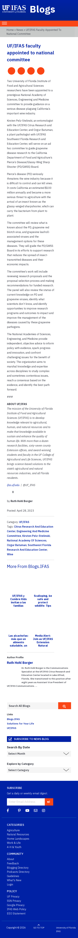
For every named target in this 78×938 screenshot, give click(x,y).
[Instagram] (43, 810)
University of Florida (66, 927)
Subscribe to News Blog (31, 739)
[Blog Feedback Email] (35, 810)
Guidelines (13, 876)
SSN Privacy (14, 900)
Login (10, 884)
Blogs (42, 9)
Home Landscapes (18, 838)
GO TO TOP (38, 927)
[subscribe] (49, 801)
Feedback (13, 863)
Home (10, 29)
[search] (64, 705)
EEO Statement (16, 913)
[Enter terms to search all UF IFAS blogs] (32, 705)
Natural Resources (18, 834)
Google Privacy (16, 905)
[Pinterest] (19, 810)
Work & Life (14, 842)
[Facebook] (8, 810)
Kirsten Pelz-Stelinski (36, 535)
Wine (10, 554)
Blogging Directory (18, 867)
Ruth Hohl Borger (20, 663)
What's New (14, 880)
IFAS (58, 931)
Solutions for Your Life (20, 723)
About (10, 859)
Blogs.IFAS (13, 719)
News (19, 29)
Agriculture (13, 830)
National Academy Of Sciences (26, 540)
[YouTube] (27, 810)
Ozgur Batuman (17, 545)
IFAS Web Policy (16, 909)
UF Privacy (13, 896)
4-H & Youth (14, 847)
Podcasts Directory (18, 871)
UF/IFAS (24, 522)
